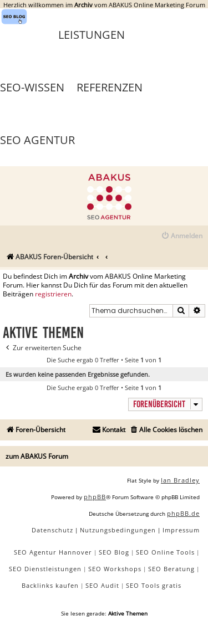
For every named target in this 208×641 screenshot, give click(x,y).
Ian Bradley (180, 480)
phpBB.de (183, 513)
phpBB (95, 497)
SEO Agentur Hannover (53, 552)
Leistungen (91, 34)
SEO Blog (114, 552)
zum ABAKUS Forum (37, 456)
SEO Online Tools (165, 552)
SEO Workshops (114, 569)
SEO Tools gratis (153, 585)
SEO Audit (102, 585)
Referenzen (110, 87)
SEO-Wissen (32, 87)
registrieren (53, 294)
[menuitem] (181, 236)
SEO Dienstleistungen (45, 569)
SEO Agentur (37, 139)
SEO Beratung (171, 569)
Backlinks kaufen (50, 585)
